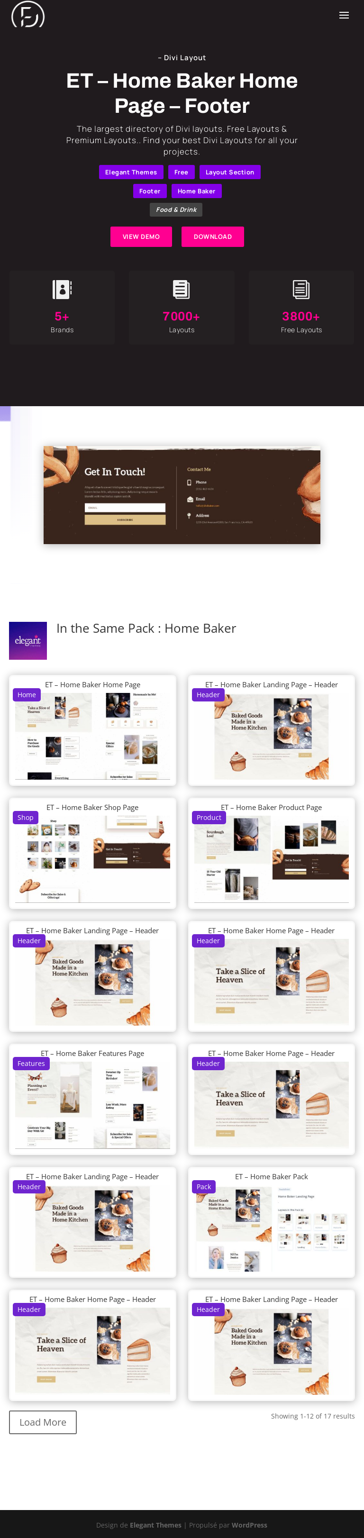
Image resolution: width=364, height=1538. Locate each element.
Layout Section (230, 172)
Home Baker (197, 191)
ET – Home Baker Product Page (271, 807)
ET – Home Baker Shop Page (92, 807)
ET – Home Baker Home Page (92, 684)
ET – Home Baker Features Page (92, 1053)
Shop (26, 817)
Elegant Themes (131, 172)
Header (208, 694)
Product (209, 817)
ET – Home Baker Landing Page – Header (271, 684)
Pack (204, 1186)
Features (31, 1063)
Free (181, 172)
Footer (150, 191)
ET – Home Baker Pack (271, 1176)
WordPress (249, 1524)
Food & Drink (176, 209)
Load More (42, 1422)
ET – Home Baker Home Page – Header (271, 930)
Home (27, 694)
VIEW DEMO (141, 236)
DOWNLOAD (213, 236)
